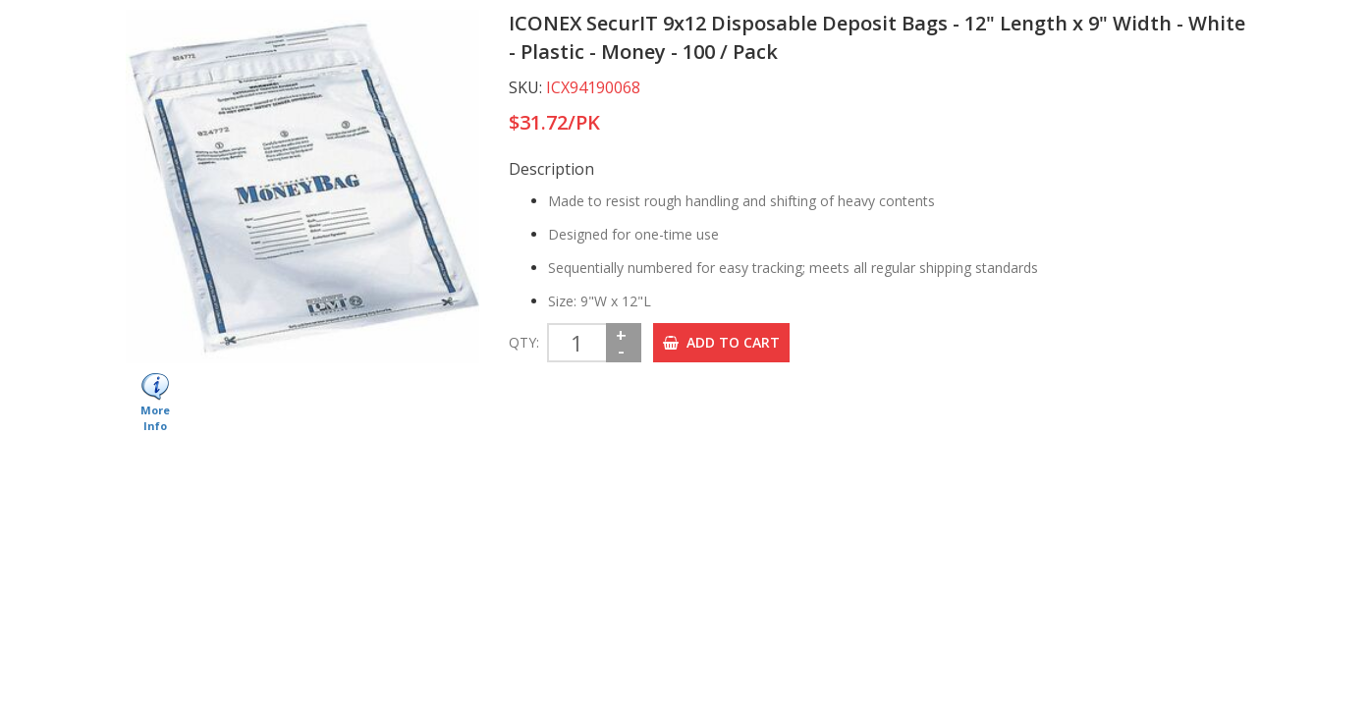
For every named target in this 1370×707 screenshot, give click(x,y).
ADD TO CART (721, 342)
